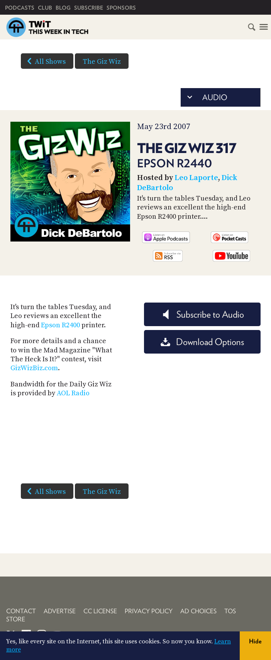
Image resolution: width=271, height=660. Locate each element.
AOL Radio (73, 393)
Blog (63, 8)
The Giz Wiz (102, 61)
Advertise (60, 611)
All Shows (45, 61)
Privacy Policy (149, 611)
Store (15, 619)
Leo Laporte (196, 178)
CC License (100, 611)
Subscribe (88, 8)
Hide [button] (255, 641)
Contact (21, 611)
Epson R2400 (60, 325)
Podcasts (19, 8)
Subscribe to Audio (202, 314)
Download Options (202, 341)
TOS (230, 611)
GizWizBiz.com (34, 368)
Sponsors (121, 8)
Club (45, 8)
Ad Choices (198, 611)
